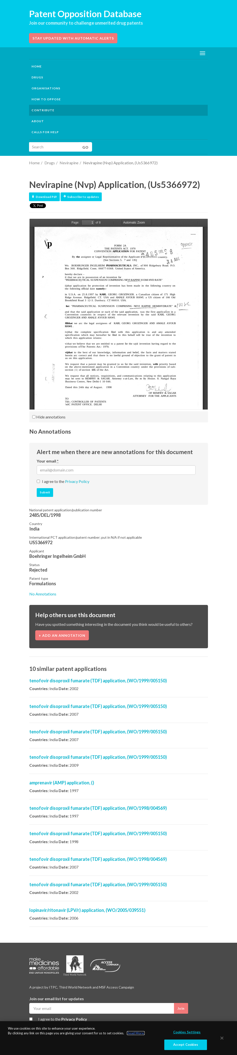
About (38, 121)
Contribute (43, 110)
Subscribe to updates (81, 197)
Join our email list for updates (56, 998)
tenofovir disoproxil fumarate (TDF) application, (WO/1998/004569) (98, 808)
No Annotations (42, 593)
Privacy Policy (77, 481)
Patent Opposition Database (85, 13)
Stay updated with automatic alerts (73, 38)
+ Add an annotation (62, 635)
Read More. (136, 1033)
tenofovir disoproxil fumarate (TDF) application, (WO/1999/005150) (98, 680)
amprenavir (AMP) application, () (61, 782)
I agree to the (65, 481)
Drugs (49, 162)
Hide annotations (49, 416)
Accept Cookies (185, 1045)
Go (85, 147)
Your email (48, 461)
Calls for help (45, 132)
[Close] (222, 1038)
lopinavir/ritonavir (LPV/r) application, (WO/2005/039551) (87, 910)
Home (37, 66)
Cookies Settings (187, 1032)
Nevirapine (69, 162)
